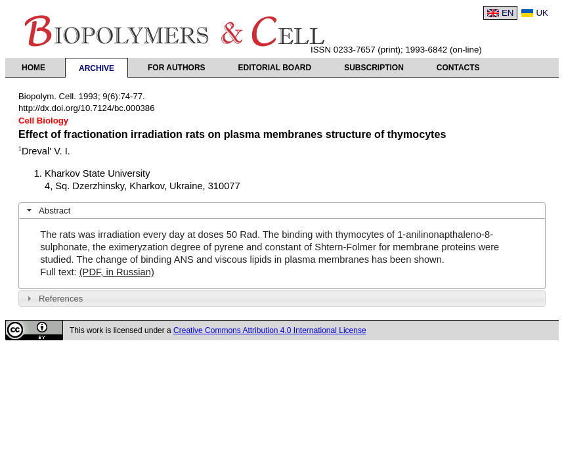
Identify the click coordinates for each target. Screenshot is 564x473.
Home (33, 67)
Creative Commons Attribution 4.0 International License (269, 330)
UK (542, 13)
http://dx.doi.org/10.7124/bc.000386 (86, 108)
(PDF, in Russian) (116, 272)
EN (508, 13)
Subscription (374, 67)
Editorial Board (275, 67)
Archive (96, 68)
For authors (177, 67)
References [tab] (53, 298)
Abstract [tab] (47, 210)
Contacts (458, 67)
